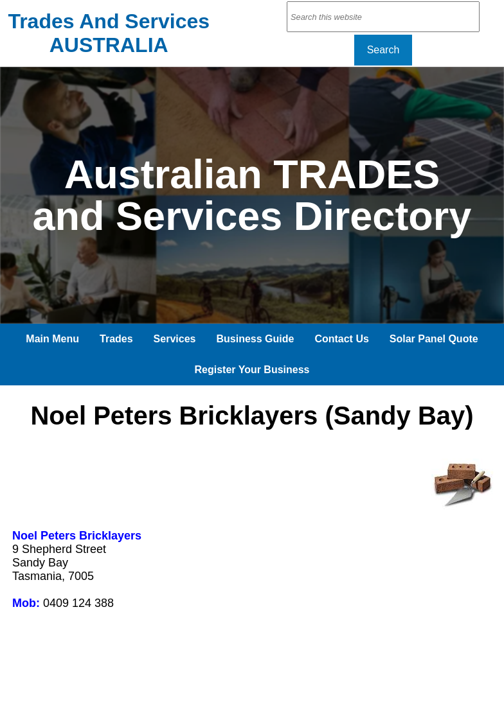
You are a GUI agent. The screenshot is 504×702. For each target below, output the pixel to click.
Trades (116, 338)
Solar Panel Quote (434, 338)
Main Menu (52, 338)
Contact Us (341, 338)
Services (175, 338)
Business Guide (255, 338)
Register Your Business (251, 369)
